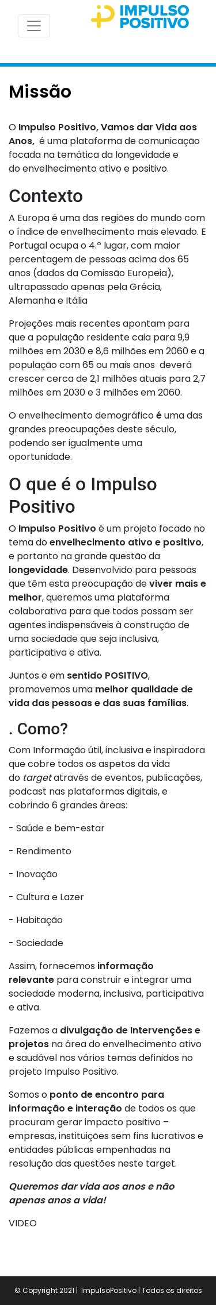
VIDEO (23, 1223)
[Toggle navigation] (34, 25)
